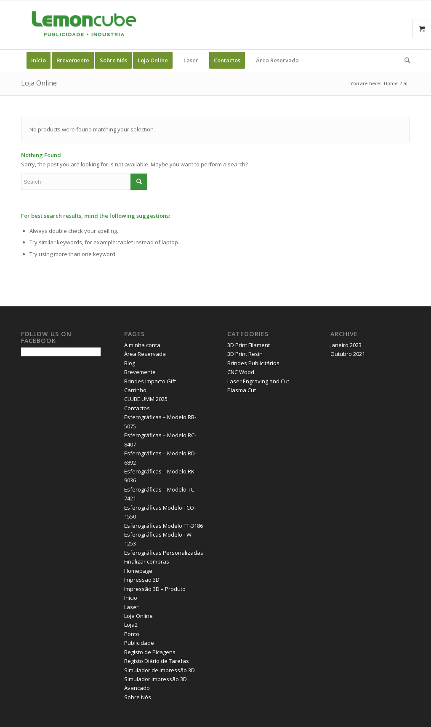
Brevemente (140, 372)
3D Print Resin (245, 354)
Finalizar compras (146, 561)
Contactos (137, 408)
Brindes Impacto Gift (150, 381)
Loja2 (131, 624)
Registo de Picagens (150, 652)
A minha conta (142, 345)
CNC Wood (240, 372)
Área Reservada (145, 354)
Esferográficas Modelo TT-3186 (163, 525)
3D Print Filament (248, 345)
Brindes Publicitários (253, 363)
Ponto (131, 634)
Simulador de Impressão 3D (159, 670)
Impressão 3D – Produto (155, 589)
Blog (129, 363)
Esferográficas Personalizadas (163, 552)
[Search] (404, 60)
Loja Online (39, 83)
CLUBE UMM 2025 (146, 399)
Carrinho (135, 390)
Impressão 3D (142, 579)
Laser (131, 607)
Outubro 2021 (347, 354)
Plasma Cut (241, 390)
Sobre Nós (137, 697)
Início (130, 597)
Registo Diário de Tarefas (156, 661)
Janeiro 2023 (346, 345)
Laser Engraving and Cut (258, 381)
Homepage (138, 571)
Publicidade (139, 643)
